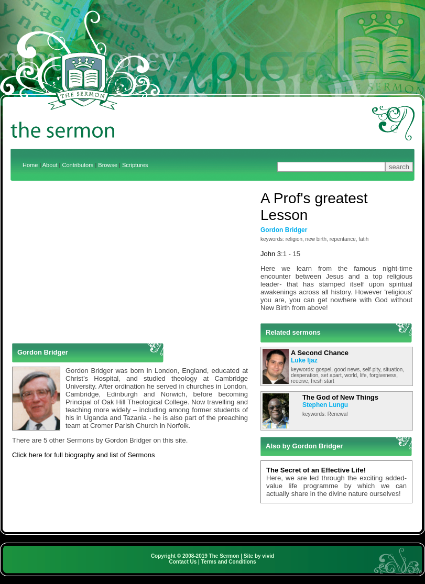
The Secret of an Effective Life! (316, 470)
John (267, 254)
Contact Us (183, 562)
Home (30, 165)
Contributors (77, 165)
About (50, 165)
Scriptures (135, 165)
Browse (107, 165)
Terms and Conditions (228, 562)
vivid (268, 556)
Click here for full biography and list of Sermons (83, 455)
